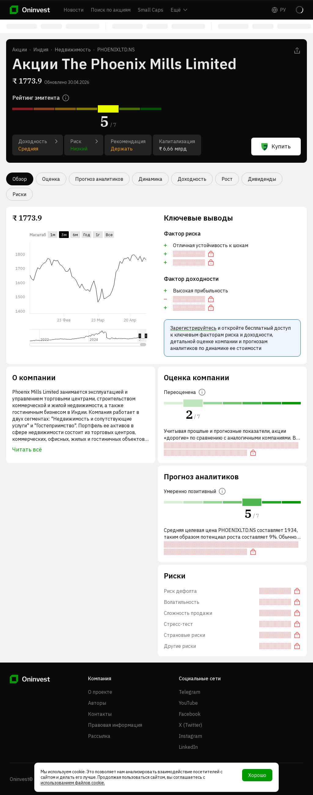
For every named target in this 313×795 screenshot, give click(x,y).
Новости (73, 10)
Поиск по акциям (111, 10)
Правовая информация (115, 725)
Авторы (97, 703)
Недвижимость (73, 49)
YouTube (188, 703)
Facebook (190, 714)
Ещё (179, 10)
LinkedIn (188, 747)
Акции (19, 49)
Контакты (100, 714)
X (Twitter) (190, 725)
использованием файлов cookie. (73, 783)
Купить (276, 146)
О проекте (100, 692)
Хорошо (257, 775)
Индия (40, 49)
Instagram (190, 736)
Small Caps (150, 10)
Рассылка (99, 736)
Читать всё (27, 449)
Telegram (189, 692)
